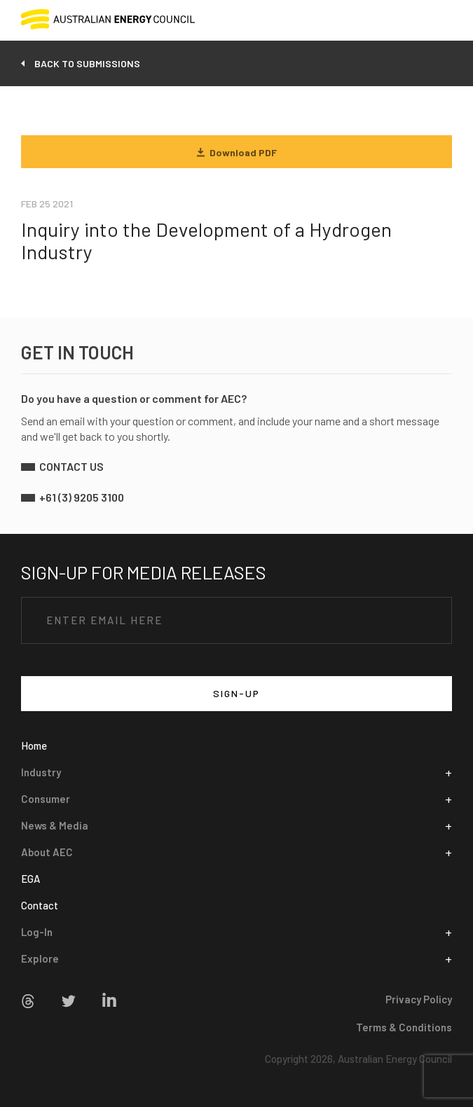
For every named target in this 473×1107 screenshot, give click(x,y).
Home (34, 745)
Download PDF (237, 152)
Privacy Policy (418, 999)
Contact (39, 905)
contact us (71, 466)
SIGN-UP (236, 693)
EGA (30, 878)
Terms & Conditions (404, 1027)
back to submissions (87, 63)
